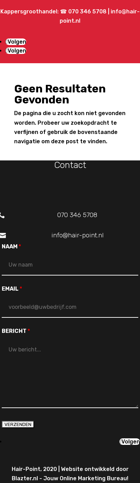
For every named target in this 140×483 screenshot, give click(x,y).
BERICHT (16, 331)
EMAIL (12, 288)
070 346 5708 (88, 11)
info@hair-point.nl (77, 235)
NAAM (11, 246)
